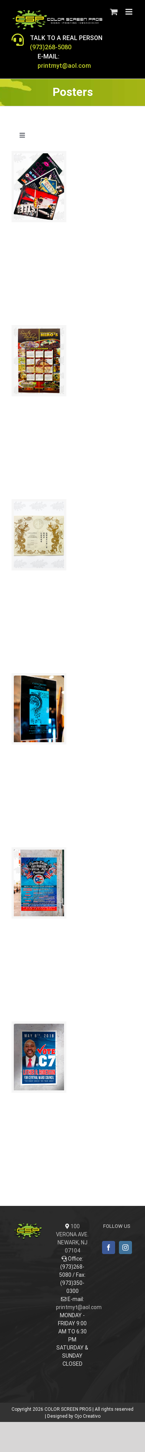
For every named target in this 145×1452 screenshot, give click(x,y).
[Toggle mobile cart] (114, 12)
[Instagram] (125, 1247)
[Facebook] (108, 1247)
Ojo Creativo (87, 1416)
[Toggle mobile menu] (129, 12)
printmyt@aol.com (79, 1307)
